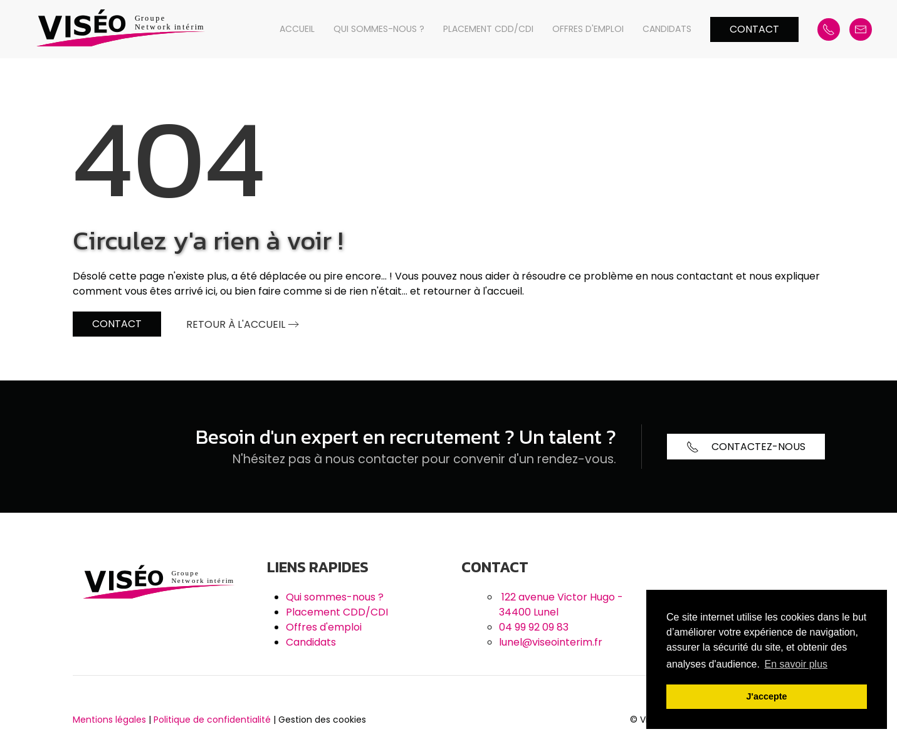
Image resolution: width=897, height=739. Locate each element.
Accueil (297, 29)
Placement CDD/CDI (488, 29)
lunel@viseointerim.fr (550, 642)
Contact (754, 29)
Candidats (667, 29)
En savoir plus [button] (796, 664)
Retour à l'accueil (235, 324)
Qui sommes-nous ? (378, 29)
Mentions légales (109, 719)
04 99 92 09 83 (534, 627)
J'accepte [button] (766, 696)
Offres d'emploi (588, 29)
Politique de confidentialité (212, 719)
